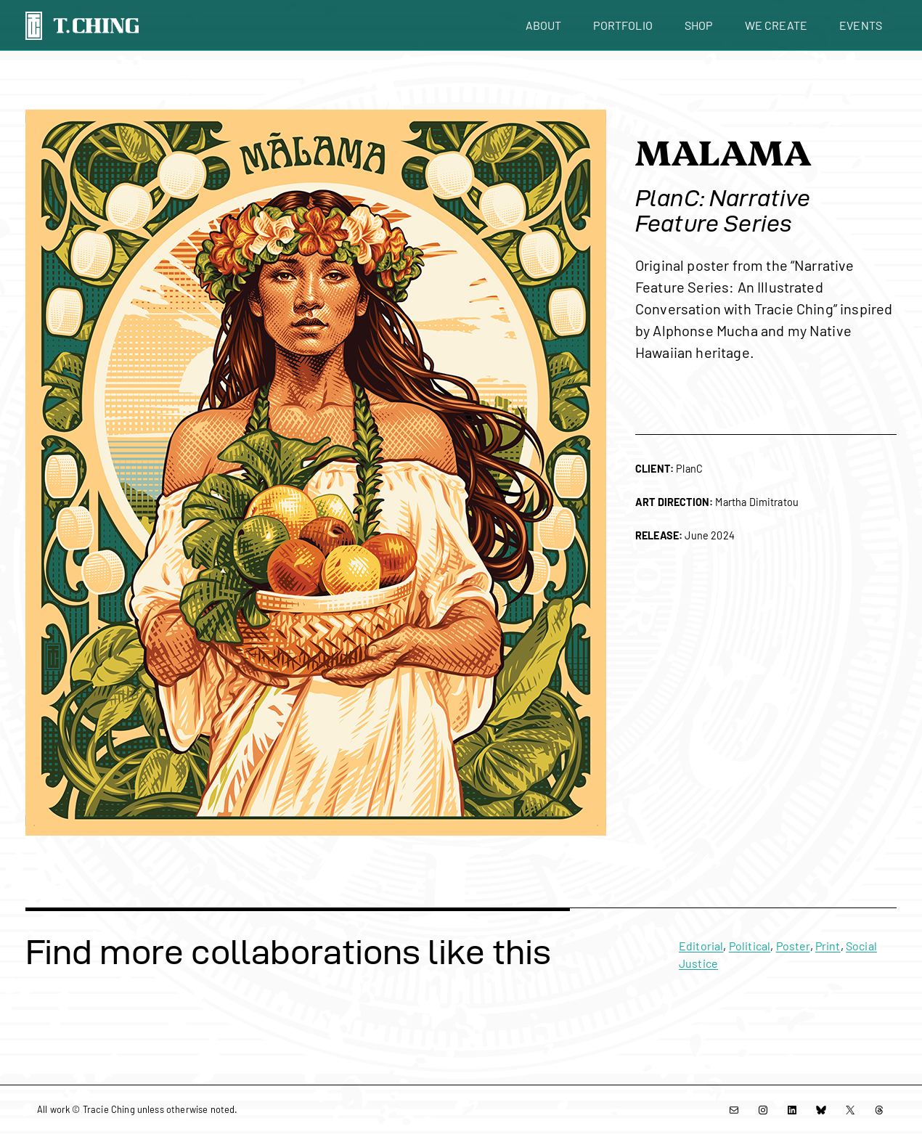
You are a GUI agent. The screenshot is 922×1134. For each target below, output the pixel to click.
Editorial (701, 946)
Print (828, 946)
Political (749, 946)
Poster (793, 946)
